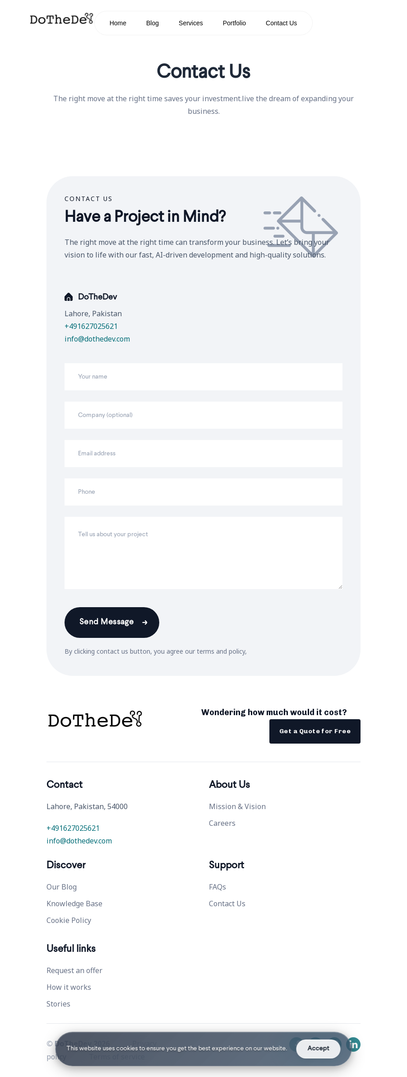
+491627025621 (91, 326)
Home (118, 23)
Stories (58, 1004)
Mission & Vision (237, 806)
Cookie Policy (68, 920)
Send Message (106, 622)
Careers (222, 823)
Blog (152, 23)
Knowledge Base (74, 903)
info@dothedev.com (97, 339)
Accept (318, 1048)
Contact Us (281, 23)
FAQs (217, 887)
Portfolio (234, 23)
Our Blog (61, 887)
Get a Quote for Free (315, 731)
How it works (68, 987)
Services (191, 23)
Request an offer (74, 970)
